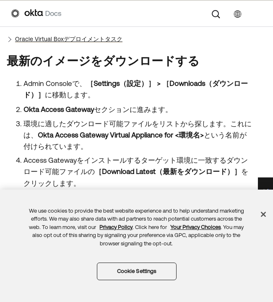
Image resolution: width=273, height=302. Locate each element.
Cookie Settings (136, 271)
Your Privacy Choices (195, 227)
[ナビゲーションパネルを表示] (258, 13)
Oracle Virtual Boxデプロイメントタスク (68, 39)
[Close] (263, 214)
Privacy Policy (116, 227)
